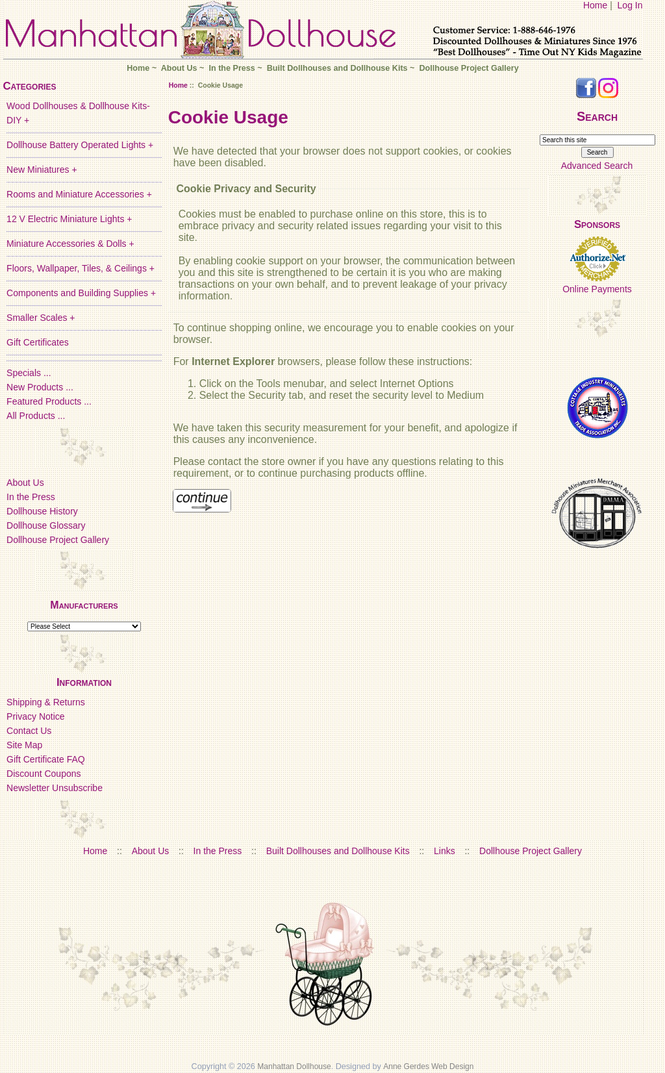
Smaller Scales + (40, 317)
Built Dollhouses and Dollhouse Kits (337, 68)
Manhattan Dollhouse (294, 1066)
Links (444, 851)
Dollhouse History (42, 511)
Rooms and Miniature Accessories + (79, 194)
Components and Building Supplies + (81, 293)
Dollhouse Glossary (45, 525)
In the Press (231, 68)
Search (597, 116)
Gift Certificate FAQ (45, 759)
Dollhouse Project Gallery (468, 68)
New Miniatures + (41, 169)
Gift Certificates (37, 342)
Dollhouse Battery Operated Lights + (79, 145)
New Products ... (39, 387)
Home (595, 5)
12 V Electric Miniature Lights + (69, 219)
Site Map (24, 745)
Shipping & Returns (45, 702)
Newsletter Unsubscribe (54, 788)
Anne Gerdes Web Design (428, 1066)
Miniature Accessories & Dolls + (70, 243)
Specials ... (28, 373)
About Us (179, 68)
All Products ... (35, 415)
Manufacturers (84, 605)
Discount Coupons (43, 773)
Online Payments (597, 289)
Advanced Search (597, 165)
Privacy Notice (35, 716)
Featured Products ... (49, 401)
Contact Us (28, 731)
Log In (630, 5)
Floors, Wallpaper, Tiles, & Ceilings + (80, 268)
